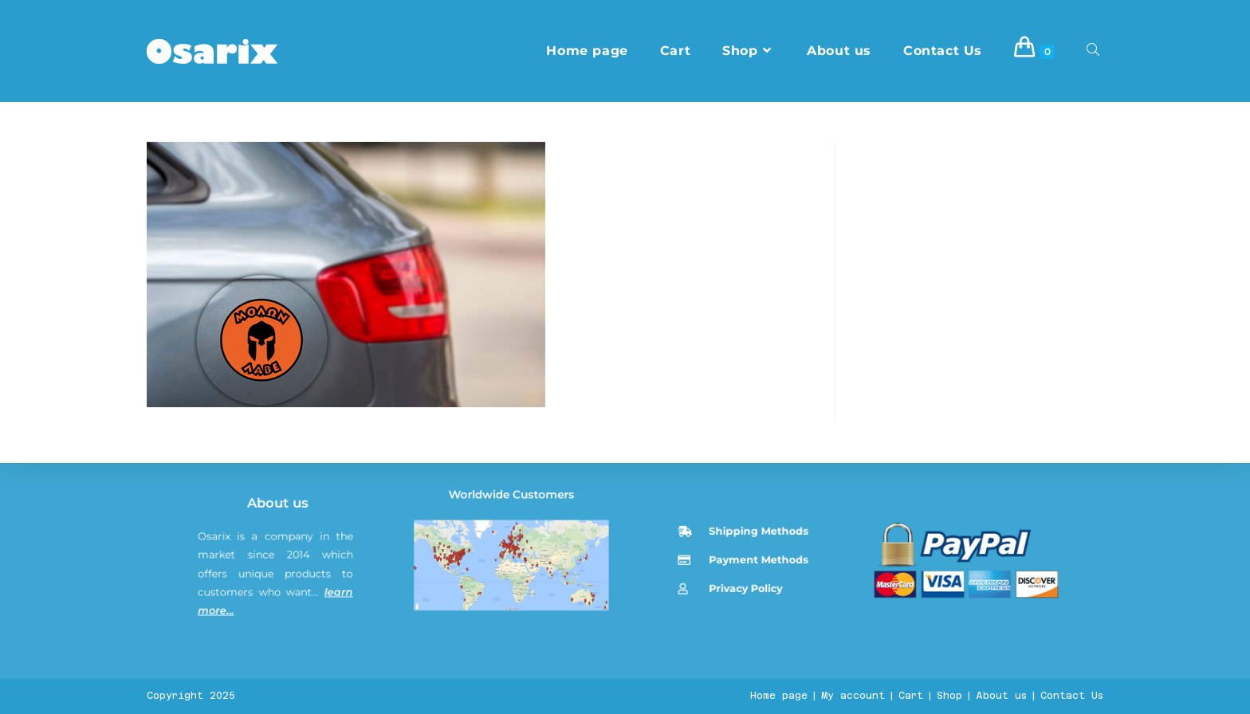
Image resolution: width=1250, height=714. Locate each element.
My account (853, 695)
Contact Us (1071, 695)
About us (281, 625)
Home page (779, 695)
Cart (910, 695)
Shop (949, 695)
